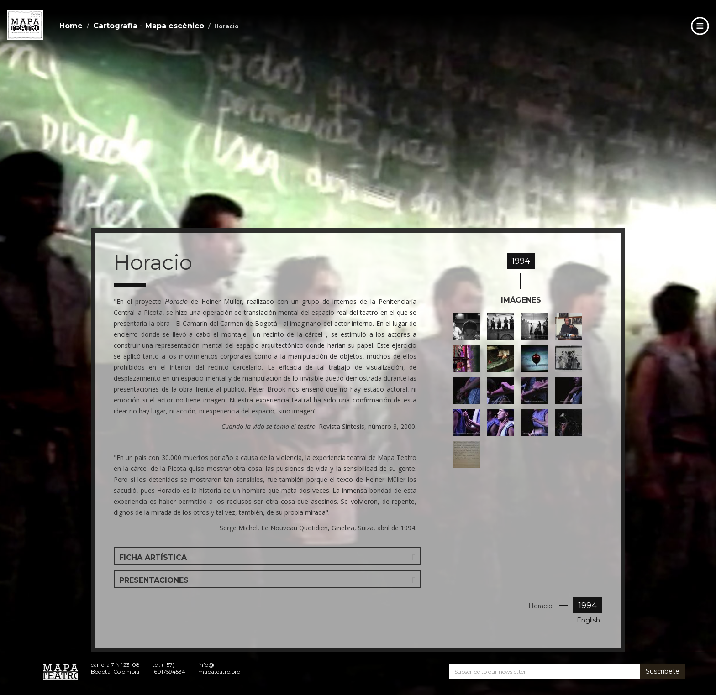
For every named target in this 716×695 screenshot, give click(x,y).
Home (71, 25)
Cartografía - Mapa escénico (148, 25)
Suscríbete (662, 671)
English (588, 620)
